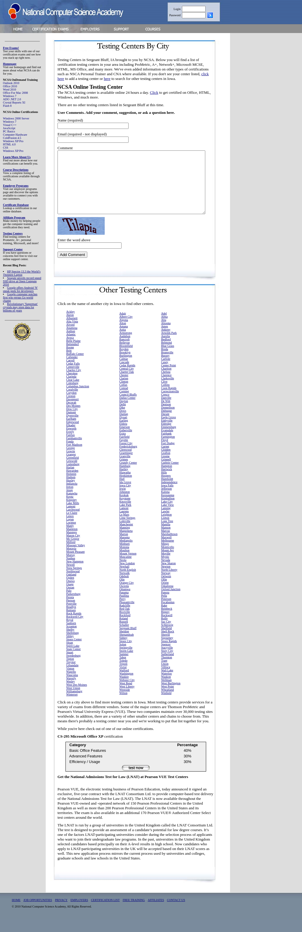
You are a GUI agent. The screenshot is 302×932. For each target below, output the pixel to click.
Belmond (166, 355)
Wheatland (167, 702)
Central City (126, 381)
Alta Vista (72, 333)
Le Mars (124, 527)
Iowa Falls (167, 497)
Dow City (72, 421)
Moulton (124, 562)
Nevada (165, 572)
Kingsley (71, 512)
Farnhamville (74, 450)
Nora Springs (74, 580)
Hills (164, 484)
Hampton (166, 478)
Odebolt (124, 588)
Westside (124, 702)
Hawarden (72, 483)
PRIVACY (61, 912)
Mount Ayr (167, 562)
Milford (71, 554)
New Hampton (75, 573)
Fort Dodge (168, 455)
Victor (123, 679)
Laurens (124, 523)
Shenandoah (126, 647)
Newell (70, 577)
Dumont (71, 424)
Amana (123, 338)
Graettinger (126, 465)
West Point (167, 698)
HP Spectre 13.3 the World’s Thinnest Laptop (21, 273)
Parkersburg (73, 606)
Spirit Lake (73, 658)
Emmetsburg (168, 439)
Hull (122, 491)
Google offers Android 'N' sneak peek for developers (20, 289)
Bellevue (124, 355)
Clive (164, 394)
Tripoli (123, 676)
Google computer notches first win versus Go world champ (20, 297)
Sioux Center (74, 651)
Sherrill (165, 647)
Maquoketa (126, 543)
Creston (71, 408)
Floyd (164, 452)
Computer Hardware (15, 134)
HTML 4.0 (9, 144)
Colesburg (72, 395)
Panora (165, 604)
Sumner (124, 666)
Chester (124, 387)
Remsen (71, 622)
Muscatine (125, 569)
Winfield (166, 705)
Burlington (125, 368)
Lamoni (71, 518)
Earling (123, 432)
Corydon (71, 405)
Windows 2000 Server (16, 118)
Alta (163, 332)
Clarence (166, 387)
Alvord (70, 337)
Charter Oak (126, 384)
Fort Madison (74, 457)
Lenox (70, 528)
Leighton (166, 527)
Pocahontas (168, 614)
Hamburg (125, 478)
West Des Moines (76, 697)
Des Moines (73, 418)
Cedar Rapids (127, 377)
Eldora (123, 436)
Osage (70, 596)
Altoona (165, 335)
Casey (164, 374)
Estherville (125, 442)
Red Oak (124, 621)
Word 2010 (9, 89)
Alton (122, 335)
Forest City (126, 455)
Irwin (122, 501)
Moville (165, 565)
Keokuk (124, 507)
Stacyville (167, 660)
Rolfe (164, 630)
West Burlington (170, 695)
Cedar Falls (73, 376)
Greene (165, 468)
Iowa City (125, 497)
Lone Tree (167, 533)
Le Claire (71, 525)
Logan (70, 531)
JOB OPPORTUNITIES (37, 912)
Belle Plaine (73, 353)
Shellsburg (72, 645)
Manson (165, 540)
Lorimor (71, 534)
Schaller (124, 637)
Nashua (70, 570)
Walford (124, 682)
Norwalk (124, 585)
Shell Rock (167, 643)
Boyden (124, 361)
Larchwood (73, 522)
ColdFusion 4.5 (12, 138)
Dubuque (166, 423)
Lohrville (124, 533)
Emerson (124, 439)
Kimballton (168, 510)
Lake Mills (72, 515)
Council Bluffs (128, 406)
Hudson (71, 489)
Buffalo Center (75, 366)
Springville (125, 660)
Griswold (71, 473)
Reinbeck (166, 621)
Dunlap (123, 426)
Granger (71, 466)
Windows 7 (9, 96)
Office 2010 (10, 86)
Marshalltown (169, 546)
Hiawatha (125, 484)
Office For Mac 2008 (15, 92)
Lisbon (165, 530)
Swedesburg (73, 668)
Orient (165, 595)
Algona (123, 332)
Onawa (70, 593)
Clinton (123, 394)
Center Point (168, 377)
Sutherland (167, 666)
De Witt (165, 413)
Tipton (70, 671)
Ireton (69, 499)
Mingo (165, 556)
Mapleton (72, 541)
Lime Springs (127, 530)
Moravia (71, 560)
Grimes (123, 471)
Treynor (71, 674)
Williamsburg (74, 703)
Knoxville (125, 514)
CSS (5, 147)
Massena (124, 549)
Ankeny (165, 342)
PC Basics (9, 131)
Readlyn (71, 619)
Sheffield (166, 640)
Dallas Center (127, 410)
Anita (122, 342)
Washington (126, 685)
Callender (72, 369)
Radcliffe (124, 617)
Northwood (73, 583)
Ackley (70, 324)
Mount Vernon (128, 565)
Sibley (70, 648)
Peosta (70, 609)
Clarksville (167, 390)
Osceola (124, 598)
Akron (70, 327)
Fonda (70, 453)
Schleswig (167, 637)
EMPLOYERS (79, 912)
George (70, 460)
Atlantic (71, 346)
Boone (70, 359)
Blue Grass (167, 358)
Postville (71, 616)
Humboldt (167, 491)
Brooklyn (125, 364)
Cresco (165, 406)
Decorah (71, 414)
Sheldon (124, 643)
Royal (69, 632)
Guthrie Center (170, 475)
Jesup (69, 502)
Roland (123, 630)
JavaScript (9, 128)
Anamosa (72, 340)
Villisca (165, 679)
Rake (164, 617)
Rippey (165, 624)
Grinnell (166, 471)
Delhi (122, 416)
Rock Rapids (73, 625)
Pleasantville (126, 614)
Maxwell (166, 549)
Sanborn (71, 635)
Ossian (70, 599)
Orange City (126, 595)
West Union (73, 700)
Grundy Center (128, 475)
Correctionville (170, 403)
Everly (70, 444)
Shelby (70, 642)
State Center (73, 661)
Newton (165, 578)
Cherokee (72, 385)
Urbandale (72, 677)
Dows (122, 423)
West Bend (125, 695)
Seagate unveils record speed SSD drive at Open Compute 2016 (22, 281)
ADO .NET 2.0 (12, 99)
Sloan (69, 655)
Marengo (71, 544)
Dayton (123, 413)
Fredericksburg (128, 458)
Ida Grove (125, 494)
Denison (166, 416)
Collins (165, 397)
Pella (164, 608)
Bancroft (124, 351)
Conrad (123, 400)
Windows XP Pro (13, 141)
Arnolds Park (169, 345)
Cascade (124, 374)
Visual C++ (10, 125)
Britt (69, 363)
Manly (70, 538)
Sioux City (125, 653)
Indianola (72, 496)
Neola (123, 572)
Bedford (166, 351)
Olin (122, 591)
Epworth (71, 440)
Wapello (71, 684)
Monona (124, 559)
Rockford (125, 627)
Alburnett (72, 330)
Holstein (71, 486)
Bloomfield (126, 358)
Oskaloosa (167, 598)
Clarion (123, 390)
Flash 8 (7, 105)
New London (127, 575)
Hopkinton (125, 488)
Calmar (123, 371)
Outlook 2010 (11, 83)
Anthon (70, 343)
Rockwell (166, 627)
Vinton (70, 680)
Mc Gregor (72, 551)
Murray (70, 567)
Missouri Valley (75, 557)
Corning (124, 403)
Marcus (165, 543)
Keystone (125, 510)
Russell (123, 634)
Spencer (165, 656)
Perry (122, 611)
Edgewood (72, 434)
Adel (164, 325)
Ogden (70, 590)
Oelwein (166, 588)
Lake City (167, 514)
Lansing (165, 520)
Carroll (70, 372)
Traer (164, 673)
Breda (164, 361)
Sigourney (167, 650)
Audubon (124, 348)
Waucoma (72, 687)
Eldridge (166, 436)
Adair (122, 325)
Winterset (72, 706)
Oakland (71, 586)
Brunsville (167, 364)
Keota (69, 509)
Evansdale (167, 442)
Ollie (164, 591)
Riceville (124, 624)
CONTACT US (176, 912)
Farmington (168, 449)
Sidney (123, 650)
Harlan (70, 479)
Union (164, 676)
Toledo (123, 673)
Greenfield (72, 470)
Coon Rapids (168, 400)
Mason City (73, 547)
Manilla (165, 536)
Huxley (70, 492)
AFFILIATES (156, 912)
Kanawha (72, 505)
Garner (165, 458)
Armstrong (125, 345)
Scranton (71, 638)
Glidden (165, 462)
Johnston (124, 504)
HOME (16, 912)
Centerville (72, 379)
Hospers (166, 488)
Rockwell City (74, 629)
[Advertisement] (265, 124)
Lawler (165, 523)
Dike (122, 419)
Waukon (166, 689)
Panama (124, 604)
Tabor (122, 669)
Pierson (70, 612)
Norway (165, 585)
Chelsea (165, 384)
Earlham (71, 431)
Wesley (70, 693)
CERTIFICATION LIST (105, 912)
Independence (169, 494)
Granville (125, 468)
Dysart (123, 429)
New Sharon (168, 575)
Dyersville (72, 427)
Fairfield (124, 449)
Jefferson (166, 501)
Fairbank (166, 445)
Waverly (71, 690)
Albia (164, 329)
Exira (122, 445)
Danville (166, 410)
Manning (124, 540)
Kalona (165, 504)
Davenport (72, 411)
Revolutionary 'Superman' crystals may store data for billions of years (20, 307)
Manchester (126, 536)
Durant (165, 426)
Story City (167, 663)
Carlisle (165, 371)
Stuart (69, 664)
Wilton (123, 705)
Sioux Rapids (169, 653)
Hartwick (166, 481)
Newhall (124, 578)
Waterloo (166, 685)
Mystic (165, 569)
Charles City (73, 382)
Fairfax (70, 447)
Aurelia (165, 348)
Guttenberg (73, 476)
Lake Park (125, 517)
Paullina (124, 608)
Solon (122, 656)
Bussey (165, 368)
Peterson (166, 611)
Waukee (124, 689)
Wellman (166, 692)
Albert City (126, 329)
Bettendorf (72, 356)
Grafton (165, 465)
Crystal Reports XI (14, 102)
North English (127, 582)
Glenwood (125, 462)
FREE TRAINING (134, 912)
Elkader (71, 437)
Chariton (166, 381)
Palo (69, 603)
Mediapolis (126, 552)
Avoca (70, 350)
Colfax (123, 397)
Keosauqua (167, 507)
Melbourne (167, 552)
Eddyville (167, 432)
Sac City (166, 634)
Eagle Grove (168, 429)
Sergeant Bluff (128, 640)
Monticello (167, 559)
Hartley (123, 481)
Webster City (127, 692)
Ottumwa (124, 601)
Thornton (166, 669)
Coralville (72, 401)
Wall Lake (167, 682)
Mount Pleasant (75, 564)
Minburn (124, 556)
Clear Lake (72, 392)
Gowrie (70, 463)
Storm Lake (126, 663)
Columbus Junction (77, 398)
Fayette (123, 452)
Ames (164, 338)
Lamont (124, 520)
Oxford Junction (170, 601)
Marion (123, 546)
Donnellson (168, 419)
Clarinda (71, 388)
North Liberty (169, 582)
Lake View (167, 517)
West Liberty (127, 698)
